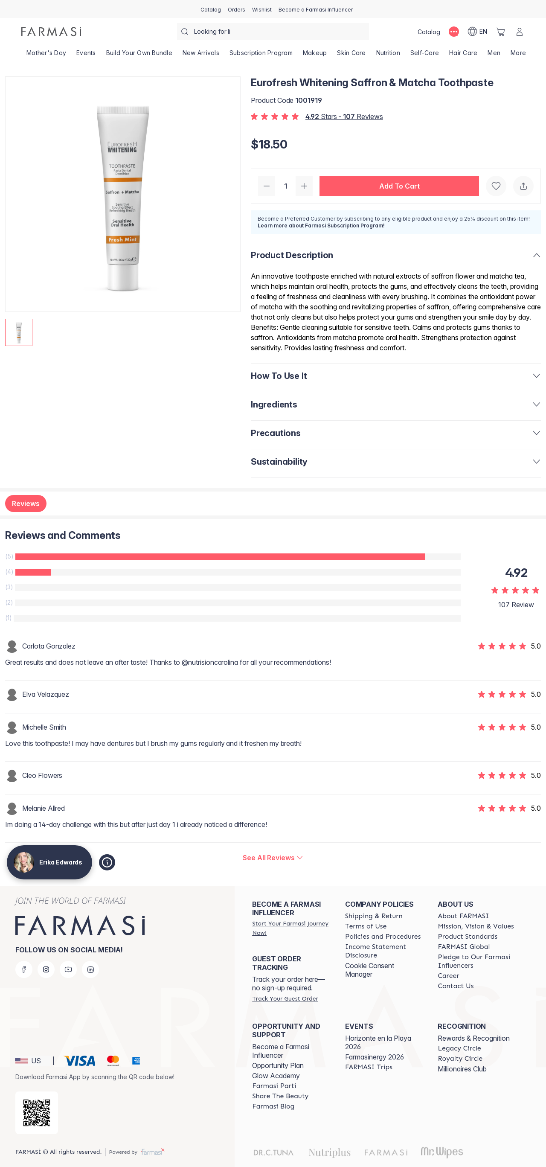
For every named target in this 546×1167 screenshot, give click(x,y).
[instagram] (46, 969)
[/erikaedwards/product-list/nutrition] (388, 55)
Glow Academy (276, 1075)
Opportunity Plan (278, 1065)
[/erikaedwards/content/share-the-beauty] (280, 1096)
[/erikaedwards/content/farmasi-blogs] (273, 1106)
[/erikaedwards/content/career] (448, 976)
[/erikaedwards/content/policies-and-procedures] (383, 936)
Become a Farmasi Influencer (280, 1050)
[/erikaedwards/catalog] (210, 9)
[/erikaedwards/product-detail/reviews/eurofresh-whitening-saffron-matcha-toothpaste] (273, 857)
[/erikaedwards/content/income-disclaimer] (384, 951)
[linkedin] (90, 969)
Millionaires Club (462, 1069)
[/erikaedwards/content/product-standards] (467, 936)
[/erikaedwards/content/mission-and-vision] (476, 926)
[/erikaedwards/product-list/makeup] (315, 55)
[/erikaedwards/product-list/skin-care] (351, 55)
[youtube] (68, 969)
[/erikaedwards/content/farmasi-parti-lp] (274, 1086)
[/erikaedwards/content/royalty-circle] (460, 1058)
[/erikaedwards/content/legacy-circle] (459, 1048)
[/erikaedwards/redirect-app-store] (36, 1112)
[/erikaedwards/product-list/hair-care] (463, 55)
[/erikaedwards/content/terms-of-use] (365, 926)
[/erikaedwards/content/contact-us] (455, 986)
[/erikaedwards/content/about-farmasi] (463, 916)
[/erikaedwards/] (51, 31)
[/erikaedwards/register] (236, 9)
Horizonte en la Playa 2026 (378, 1042)
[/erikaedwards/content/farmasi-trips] (368, 1067)
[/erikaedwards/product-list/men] (493, 55)
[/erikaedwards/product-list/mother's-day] (46, 55)
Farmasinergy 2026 (374, 1057)
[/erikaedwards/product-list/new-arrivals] (200, 55)
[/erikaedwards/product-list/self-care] (424, 55)
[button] (399, 186)
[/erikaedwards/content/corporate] (464, 947)
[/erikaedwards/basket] (501, 31)
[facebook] (23, 969)
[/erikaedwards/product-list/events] (86, 55)
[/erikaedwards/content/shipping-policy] (374, 916)
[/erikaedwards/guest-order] (285, 998)
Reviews (26, 503)
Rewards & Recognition (474, 1038)
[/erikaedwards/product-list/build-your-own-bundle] (139, 55)
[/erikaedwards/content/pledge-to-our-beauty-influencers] (476, 961)
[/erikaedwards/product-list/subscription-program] (261, 55)
